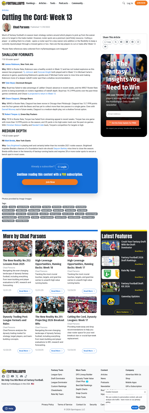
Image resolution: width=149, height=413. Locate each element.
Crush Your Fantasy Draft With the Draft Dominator (133, 244)
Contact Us (81, 404)
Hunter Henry (21, 214)
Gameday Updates (130, 296)
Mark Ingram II (55, 214)
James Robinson (12, 64)
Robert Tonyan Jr (12, 114)
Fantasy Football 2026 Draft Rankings (132, 259)
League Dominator (59, 382)
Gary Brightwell (13, 145)
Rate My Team (128, 270)
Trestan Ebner (70, 210)
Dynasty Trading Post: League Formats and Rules (16, 320)
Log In (130, 3)
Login (61, 166)
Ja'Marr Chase (21, 210)
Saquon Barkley (60, 148)
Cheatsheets (56, 390)
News (103, 378)
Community (78, 3)
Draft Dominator (58, 378)
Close (142, 408)
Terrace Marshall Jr (9, 217)
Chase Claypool (12, 98)
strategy (12, 207)
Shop (128, 378)
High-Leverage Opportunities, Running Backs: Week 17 (81, 264)
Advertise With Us (133, 374)
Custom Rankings (58, 386)
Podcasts (64, 3)
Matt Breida (10, 141)
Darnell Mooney (9, 109)
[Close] (145, 392)
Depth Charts (81, 389)
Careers (104, 404)
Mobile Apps (131, 382)
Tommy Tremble (8, 221)
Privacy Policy (48, 404)
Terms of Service (65, 404)
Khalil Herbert (32, 214)
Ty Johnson (28, 72)
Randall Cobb (38, 125)
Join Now (141, 3)
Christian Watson (13, 125)
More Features (124, 312)
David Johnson (68, 214)
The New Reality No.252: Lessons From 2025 (17, 262)
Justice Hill (44, 214)
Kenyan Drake (58, 210)
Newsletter (105, 386)
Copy (107, 42)
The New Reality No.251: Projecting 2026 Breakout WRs (49, 320)
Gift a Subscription (134, 386)
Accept (135, 408)
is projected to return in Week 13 (41, 94)
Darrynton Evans (8, 214)
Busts (5, 207)
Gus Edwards (82, 210)
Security (93, 404)
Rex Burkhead (81, 207)
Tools (53, 3)
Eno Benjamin (35, 207)
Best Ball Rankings (84, 385)
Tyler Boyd (10, 83)
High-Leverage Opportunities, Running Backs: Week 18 (49, 264)
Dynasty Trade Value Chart (85, 380)
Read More (25, 291)
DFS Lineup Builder (84, 374)
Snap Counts (81, 393)
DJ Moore (35, 217)
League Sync (56, 374)
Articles (43, 3)
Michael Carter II (8, 210)
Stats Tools (81, 397)
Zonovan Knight (44, 72)
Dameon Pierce (61, 217)
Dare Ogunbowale (47, 217)
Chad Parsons (21, 27)
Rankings (32, 3)
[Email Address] (124, 114)
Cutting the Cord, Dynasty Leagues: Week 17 (81, 320)
